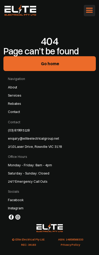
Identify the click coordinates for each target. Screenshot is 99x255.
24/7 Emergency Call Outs (27, 181)
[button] (89, 10)
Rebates (14, 103)
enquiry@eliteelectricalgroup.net (33, 138)
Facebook (16, 200)
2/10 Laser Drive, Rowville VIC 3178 (35, 146)
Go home (50, 63)
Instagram (15, 208)
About (12, 87)
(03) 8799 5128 (19, 130)
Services (14, 95)
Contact (14, 112)
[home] (23, 9)
